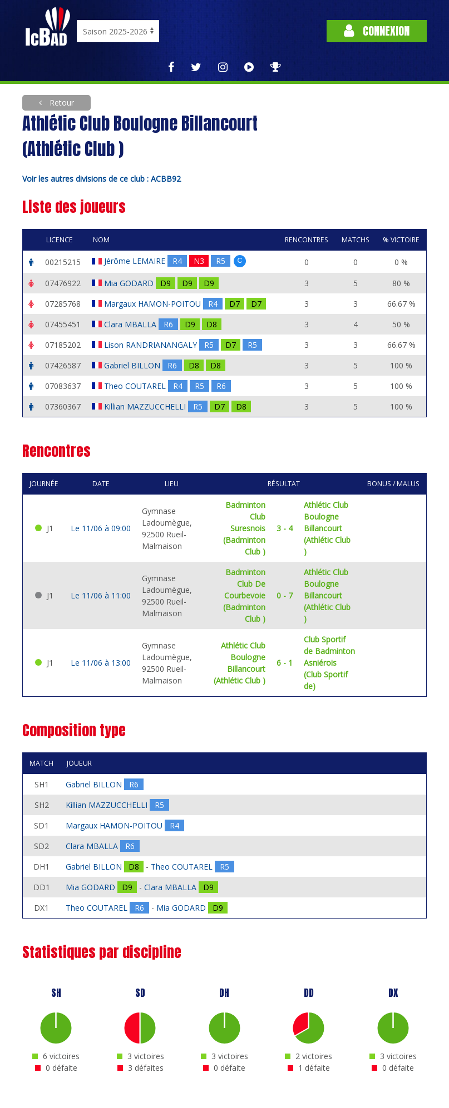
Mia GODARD (130, 283)
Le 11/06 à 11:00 (101, 595)
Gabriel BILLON (133, 365)
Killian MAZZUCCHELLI (146, 406)
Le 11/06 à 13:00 (101, 662)
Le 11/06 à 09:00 (101, 528)
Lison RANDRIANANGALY (151, 345)
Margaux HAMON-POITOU (153, 303)
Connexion (376, 30)
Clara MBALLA (131, 324)
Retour (60, 102)
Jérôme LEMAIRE (135, 261)
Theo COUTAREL (136, 386)
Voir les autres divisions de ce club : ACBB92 (101, 178)
